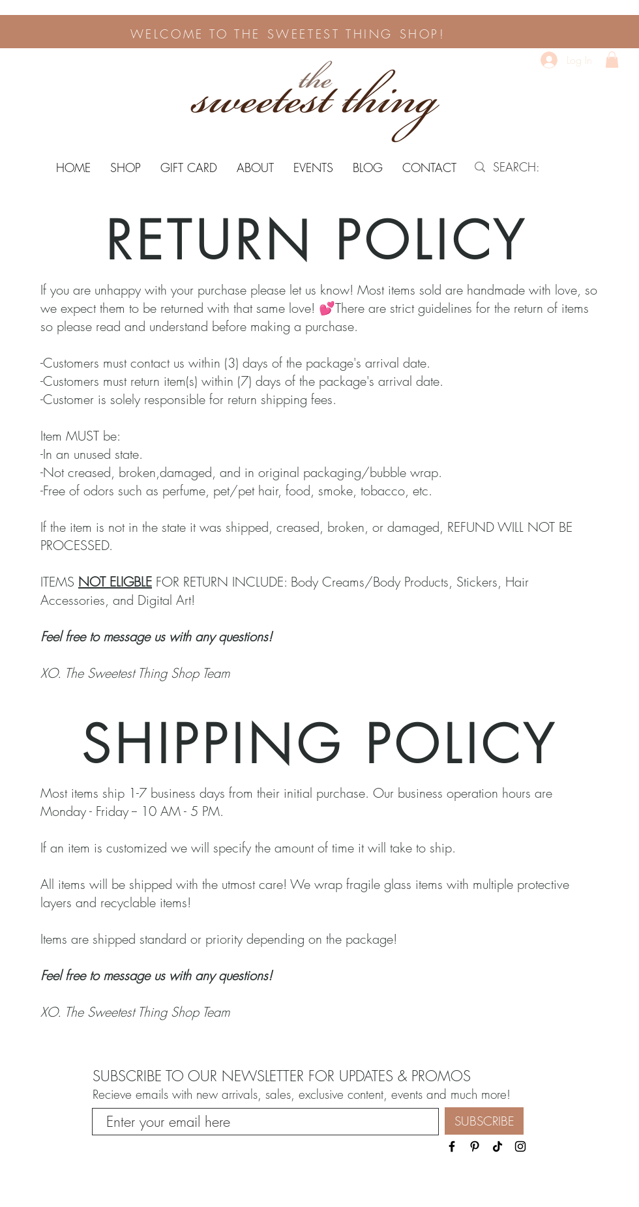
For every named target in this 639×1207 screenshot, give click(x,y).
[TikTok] (497, 1146)
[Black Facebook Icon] (452, 1146)
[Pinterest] (475, 1146)
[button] (612, 59)
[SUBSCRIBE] (484, 1121)
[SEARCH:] (538, 167)
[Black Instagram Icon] (520, 1146)
